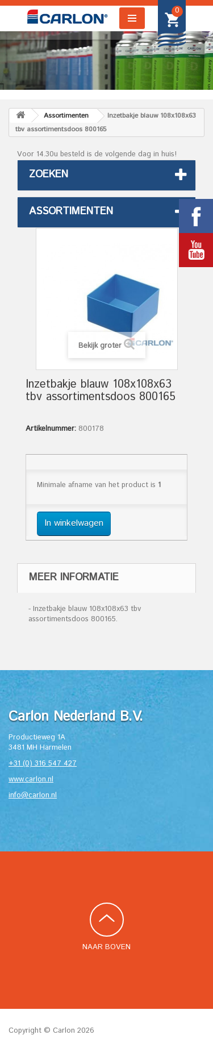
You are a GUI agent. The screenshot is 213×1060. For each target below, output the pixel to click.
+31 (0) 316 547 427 (43, 763)
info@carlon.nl (33, 795)
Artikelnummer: (51, 429)
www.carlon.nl (31, 779)
